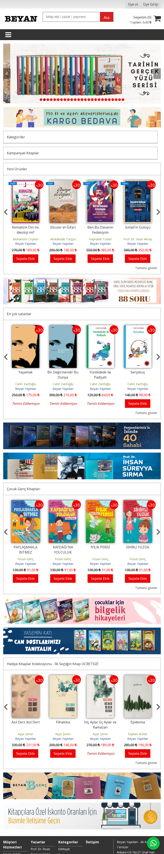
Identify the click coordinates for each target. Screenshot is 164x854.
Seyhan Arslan (137, 734)
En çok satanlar (19, 314)
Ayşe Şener (25, 734)
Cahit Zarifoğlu (25, 384)
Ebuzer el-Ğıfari (63, 227)
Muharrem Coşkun (25, 239)
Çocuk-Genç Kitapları (23, 489)
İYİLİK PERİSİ (100, 547)
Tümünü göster (146, 268)
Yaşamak (25, 372)
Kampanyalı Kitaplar (23, 153)
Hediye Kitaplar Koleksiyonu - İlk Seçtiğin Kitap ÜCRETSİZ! (52, 664)
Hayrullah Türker (100, 239)
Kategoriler (16, 137)
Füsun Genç (26, 559)
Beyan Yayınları (25, 244)
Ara (106, 18)
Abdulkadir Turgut (63, 239)
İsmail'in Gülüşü (137, 227)
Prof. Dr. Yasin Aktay (137, 239)
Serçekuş (137, 372)
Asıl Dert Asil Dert (26, 722)
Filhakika (63, 722)
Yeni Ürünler (17, 169)
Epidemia (137, 722)
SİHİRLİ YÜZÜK (137, 547)
